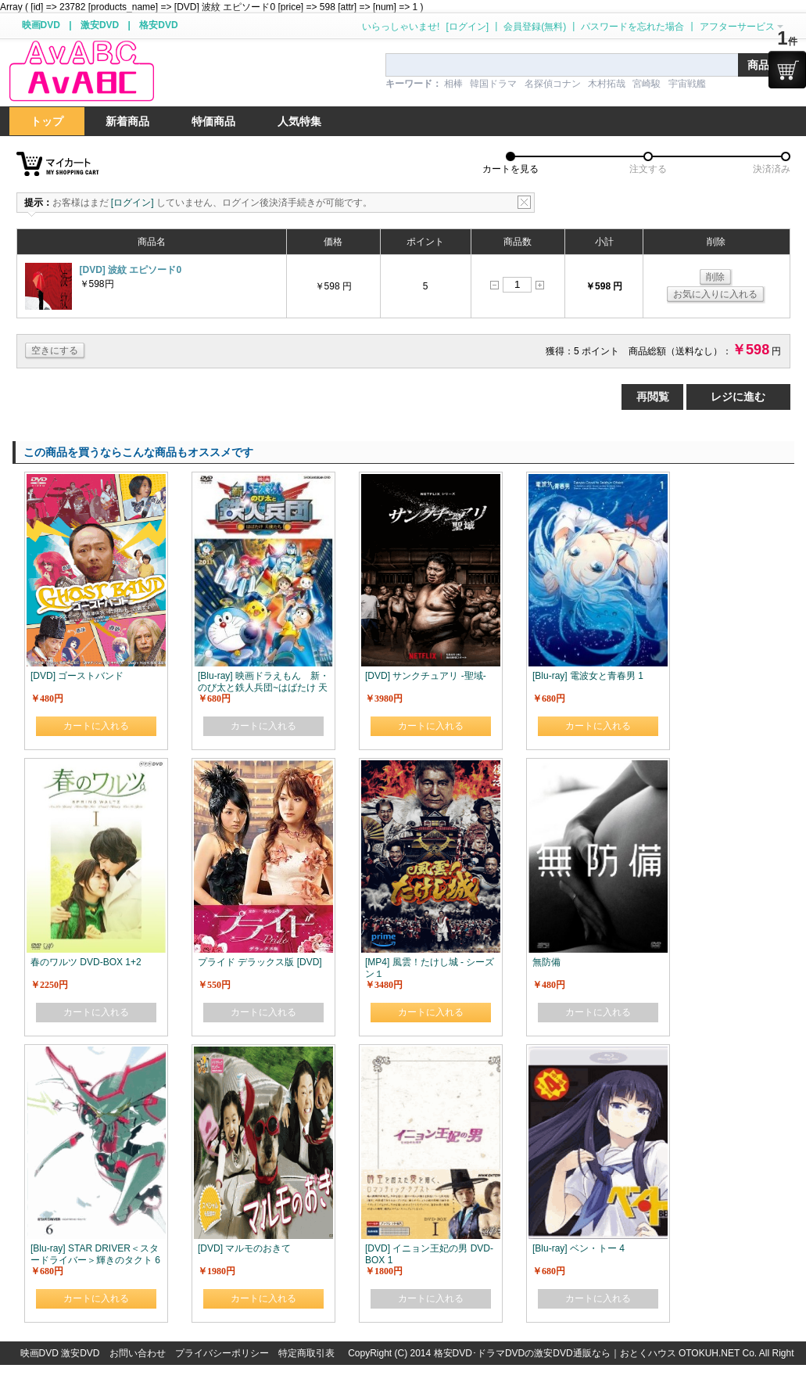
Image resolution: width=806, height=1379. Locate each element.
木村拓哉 (606, 83)
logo (81, 72)
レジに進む (738, 396)
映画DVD (41, 25)
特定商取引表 (306, 1353)
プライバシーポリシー (222, 1353)
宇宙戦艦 (687, 83)
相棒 (453, 83)
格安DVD (158, 25)
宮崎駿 (646, 83)
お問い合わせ (137, 1353)
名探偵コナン (553, 83)
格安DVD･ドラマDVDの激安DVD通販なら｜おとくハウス (556, 1353)
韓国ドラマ (493, 83)
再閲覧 (652, 396)
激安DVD (100, 25)
